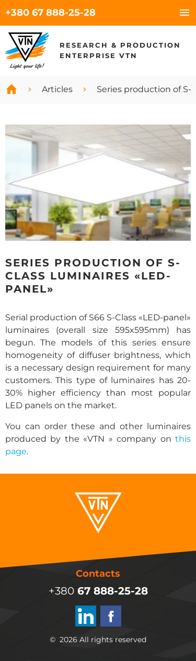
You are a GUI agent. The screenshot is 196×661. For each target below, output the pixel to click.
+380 (50, 12)
